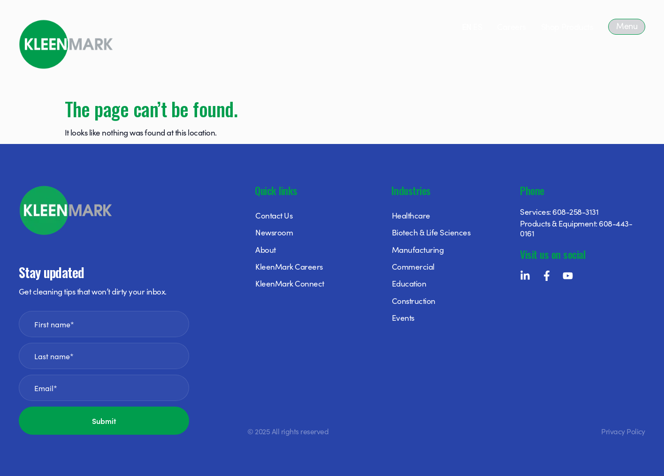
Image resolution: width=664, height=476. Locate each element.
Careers (511, 26)
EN (467, 26)
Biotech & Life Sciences (431, 232)
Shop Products (567, 26)
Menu (626, 25)
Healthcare (411, 215)
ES (477, 26)
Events (403, 317)
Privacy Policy (623, 431)
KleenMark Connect (289, 283)
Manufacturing (417, 249)
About (265, 249)
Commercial (413, 266)
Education (409, 283)
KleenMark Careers (288, 266)
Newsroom (274, 232)
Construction (413, 300)
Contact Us (273, 215)
